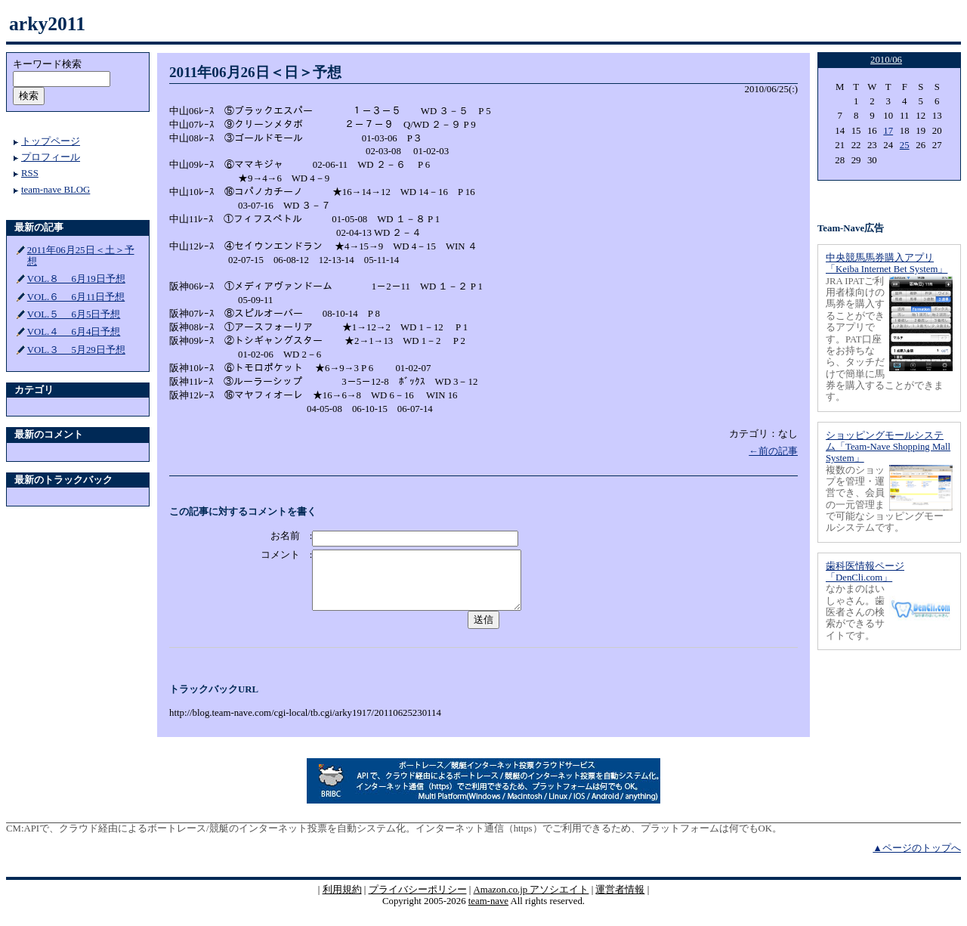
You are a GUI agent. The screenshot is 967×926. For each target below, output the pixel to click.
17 (888, 130)
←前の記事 (773, 451)
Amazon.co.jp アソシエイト (531, 901)
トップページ (50, 141)
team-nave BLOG (55, 189)
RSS (30, 173)
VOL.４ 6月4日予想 (74, 332)
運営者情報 (619, 901)
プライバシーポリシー (418, 901)
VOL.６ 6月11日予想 (76, 297)
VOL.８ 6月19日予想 (76, 279)
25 (905, 145)
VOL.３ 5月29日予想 (76, 350)
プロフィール (50, 157)
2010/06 (886, 59)
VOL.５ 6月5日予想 (74, 314)
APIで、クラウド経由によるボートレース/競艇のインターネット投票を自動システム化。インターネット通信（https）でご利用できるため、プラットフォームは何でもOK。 (402, 840)
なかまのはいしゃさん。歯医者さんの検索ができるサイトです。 (855, 612)
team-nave (488, 912)
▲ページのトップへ (917, 859)
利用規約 (342, 901)
